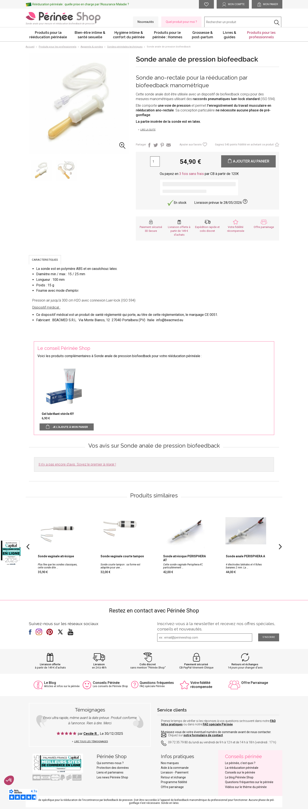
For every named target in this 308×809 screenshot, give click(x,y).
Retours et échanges (244, 664)
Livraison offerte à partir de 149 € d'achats (179, 230)
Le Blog (50, 683)
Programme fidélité (174, 782)
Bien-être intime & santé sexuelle (90, 35)
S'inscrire (268, 637)
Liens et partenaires (110, 772)
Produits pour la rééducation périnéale (48, 35)
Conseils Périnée (106, 683)
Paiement (181, 772)
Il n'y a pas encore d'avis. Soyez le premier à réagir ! (77, 464)
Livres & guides (229, 35)
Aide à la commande (175, 767)
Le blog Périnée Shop (239, 777)
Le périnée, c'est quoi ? (240, 763)
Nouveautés (146, 22)
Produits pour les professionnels (261, 35)
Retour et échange (173, 777)
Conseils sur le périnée (240, 772)
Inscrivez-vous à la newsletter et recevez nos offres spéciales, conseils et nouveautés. (216, 626)
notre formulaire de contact (203, 735)
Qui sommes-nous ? (110, 763)
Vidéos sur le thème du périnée (246, 787)
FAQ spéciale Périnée (218, 724)
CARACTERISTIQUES (45, 259)
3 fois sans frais (191, 174)
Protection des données (113, 767)
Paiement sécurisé (196, 664)
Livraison (99, 664)
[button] (9, 780)
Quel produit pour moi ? (181, 22)
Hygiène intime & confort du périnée (129, 35)
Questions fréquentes (157, 683)
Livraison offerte (50, 664)
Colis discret (147, 664)
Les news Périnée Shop (112, 777)
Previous (28, 546)
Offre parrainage (264, 227)
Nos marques (170, 763)
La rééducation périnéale (241, 767)
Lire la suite (147, 129)
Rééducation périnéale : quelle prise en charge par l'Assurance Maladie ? (80, 4)
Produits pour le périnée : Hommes (167, 35)
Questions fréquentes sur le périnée (249, 782)
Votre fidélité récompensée (201, 685)
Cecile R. (90, 734)
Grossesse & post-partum (202, 35)
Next (280, 546)
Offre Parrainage (254, 683)
